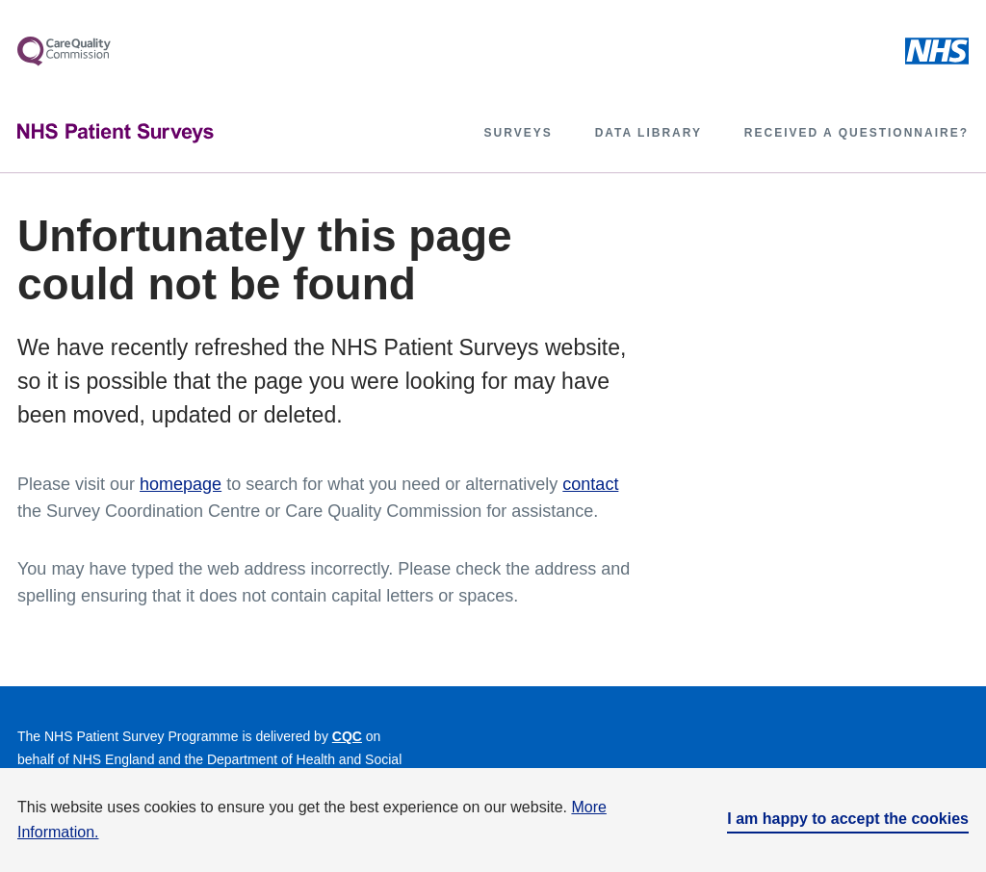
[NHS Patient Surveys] (115, 133)
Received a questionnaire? (856, 133)
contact (590, 484)
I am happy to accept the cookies (848, 818)
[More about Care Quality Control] (64, 51)
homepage (180, 484)
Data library (648, 133)
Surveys (518, 133)
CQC (347, 736)
